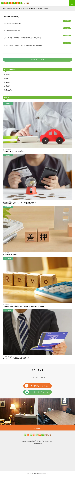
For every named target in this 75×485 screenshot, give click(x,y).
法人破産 (7, 82)
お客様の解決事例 (29, 8)
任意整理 (7, 74)
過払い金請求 (8, 90)
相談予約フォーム (37, 392)
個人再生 (7, 78)
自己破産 (7, 86)
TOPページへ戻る (37, 59)
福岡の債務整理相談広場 (11, 8)
